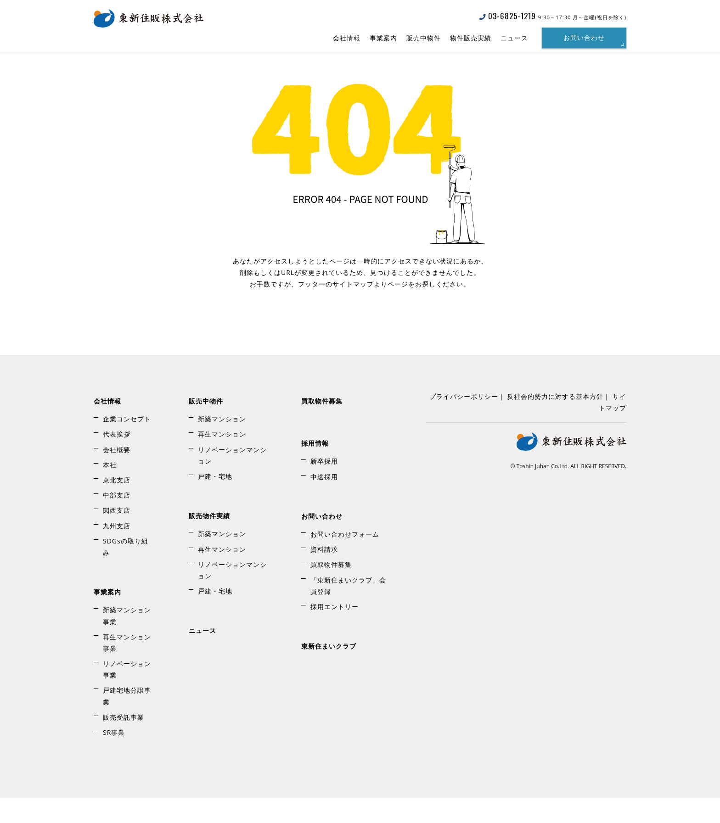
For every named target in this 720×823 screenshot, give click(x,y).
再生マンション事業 (127, 668)
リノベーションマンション (232, 480)
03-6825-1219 (507, 16)
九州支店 (116, 551)
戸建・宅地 (215, 501)
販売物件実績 (209, 541)
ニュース (514, 38)
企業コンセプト (127, 444)
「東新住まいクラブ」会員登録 (348, 611)
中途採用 (324, 502)
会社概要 (116, 474)
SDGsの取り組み (125, 572)
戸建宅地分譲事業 (127, 721)
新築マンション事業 (127, 641)
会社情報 (346, 38)
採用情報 (315, 468)
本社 (110, 490)
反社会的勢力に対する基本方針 (555, 421)
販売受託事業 (123, 742)
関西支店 (116, 536)
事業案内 (383, 38)
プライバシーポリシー (463, 421)
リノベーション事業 (127, 694)
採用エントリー (334, 631)
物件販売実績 (470, 38)
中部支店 (116, 520)
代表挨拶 (116, 459)
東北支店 (116, 505)
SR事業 (114, 757)
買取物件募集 (322, 426)
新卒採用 (324, 486)
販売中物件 (423, 38)
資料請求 (324, 574)
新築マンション (222, 444)
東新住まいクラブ (328, 671)
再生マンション (222, 459)
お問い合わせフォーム (344, 559)
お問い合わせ (584, 38)
